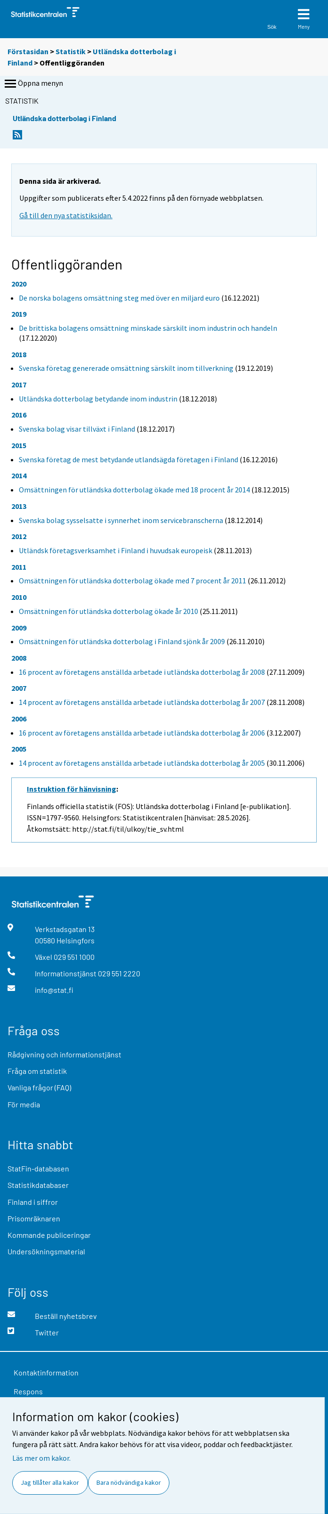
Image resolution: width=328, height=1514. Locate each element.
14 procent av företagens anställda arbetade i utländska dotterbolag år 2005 (142, 763)
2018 (18, 354)
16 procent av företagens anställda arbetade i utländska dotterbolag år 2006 (142, 732)
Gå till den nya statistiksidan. (65, 215)
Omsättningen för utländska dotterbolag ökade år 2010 (108, 611)
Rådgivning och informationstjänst (64, 1054)
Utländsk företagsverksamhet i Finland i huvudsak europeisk (115, 550)
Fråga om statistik (37, 1070)
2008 (18, 658)
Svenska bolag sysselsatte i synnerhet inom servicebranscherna (121, 520)
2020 (18, 283)
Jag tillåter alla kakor (50, 1482)
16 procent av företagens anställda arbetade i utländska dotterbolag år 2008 (142, 672)
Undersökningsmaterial (46, 1251)
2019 (18, 314)
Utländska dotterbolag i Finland (64, 118)
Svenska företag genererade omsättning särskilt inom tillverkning (126, 368)
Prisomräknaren (34, 1218)
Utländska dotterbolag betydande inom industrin (98, 398)
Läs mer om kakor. (41, 1458)
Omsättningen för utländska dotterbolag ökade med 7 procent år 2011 (132, 580)
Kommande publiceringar (49, 1234)
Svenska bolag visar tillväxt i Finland (77, 429)
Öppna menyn (33, 83)
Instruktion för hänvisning (71, 789)
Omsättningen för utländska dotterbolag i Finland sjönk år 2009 (122, 641)
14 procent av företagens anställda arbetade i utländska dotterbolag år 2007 (142, 702)
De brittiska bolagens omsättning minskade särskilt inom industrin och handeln (148, 328)
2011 (18, 567)
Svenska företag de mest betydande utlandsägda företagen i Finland (128, 459)
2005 (18, 748)
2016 (18, 414)
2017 (18, 384)
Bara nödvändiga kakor (128, 1482)
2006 (18, 718)
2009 (18, 627)
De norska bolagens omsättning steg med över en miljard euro (119, 298)
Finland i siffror (33, 1201)
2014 (18, 475)
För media (24, 1104)
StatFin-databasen (38, 1168)
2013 (18, 506)
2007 (18, 688)
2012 (18, 536)
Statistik (71, 51)
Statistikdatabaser (38, 1184)
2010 (18, 597)
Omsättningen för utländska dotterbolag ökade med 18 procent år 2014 (134, 489)
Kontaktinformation (46, 1372)
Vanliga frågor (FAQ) (39, 1087)
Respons (28, 1391)
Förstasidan (28, 51)
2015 (18, 445)
